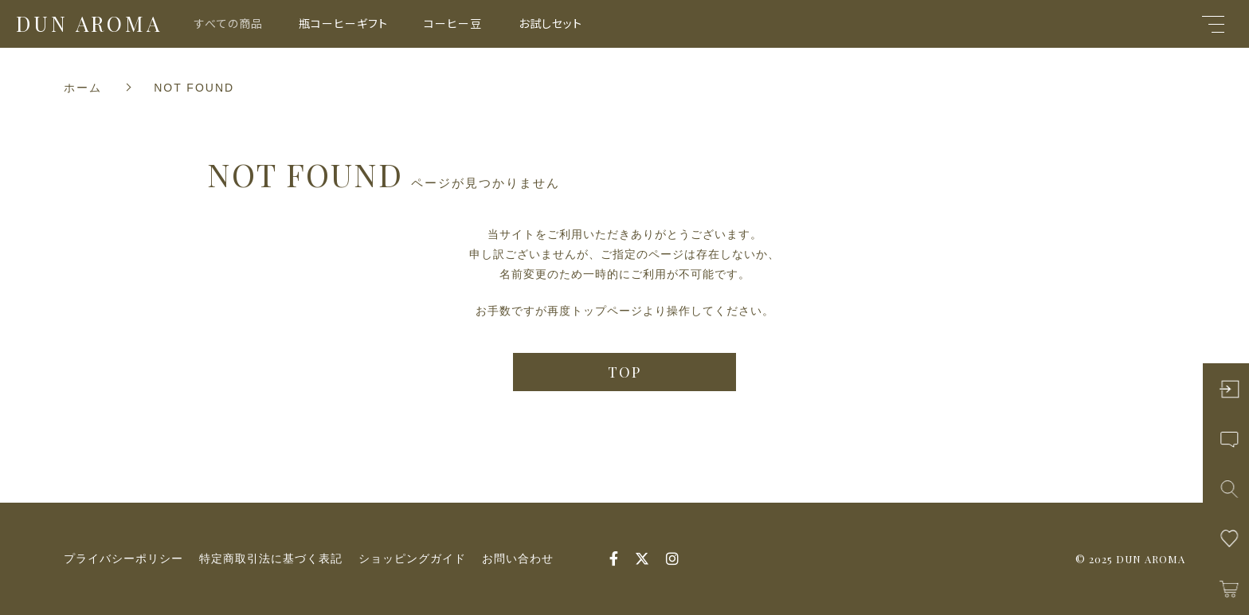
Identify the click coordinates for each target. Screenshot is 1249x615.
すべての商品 (228, 23)
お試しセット (550, 23)
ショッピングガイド (412, 558)
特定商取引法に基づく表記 (271, 558)
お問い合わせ (518, 558)
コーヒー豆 (453, 23)
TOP (624, 372)
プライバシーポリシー (123, 558)
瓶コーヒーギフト (343, 23)
